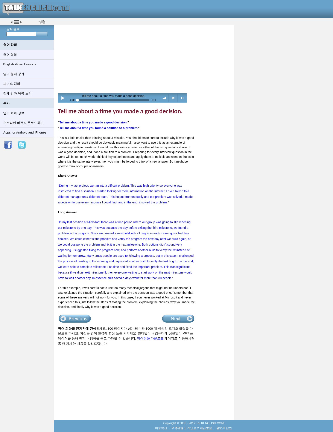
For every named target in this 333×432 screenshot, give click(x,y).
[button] (16, 24)
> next (182, 98)
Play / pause (62, 98)
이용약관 (161, 428)
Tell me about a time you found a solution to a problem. (98, 128)
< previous (173, 98)
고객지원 (177, 428)
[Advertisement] (145, 59)
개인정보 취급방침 (199, 428)
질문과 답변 (224, 428)
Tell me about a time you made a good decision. (93, 122)
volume (164, 98)
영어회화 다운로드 (150, 338)
